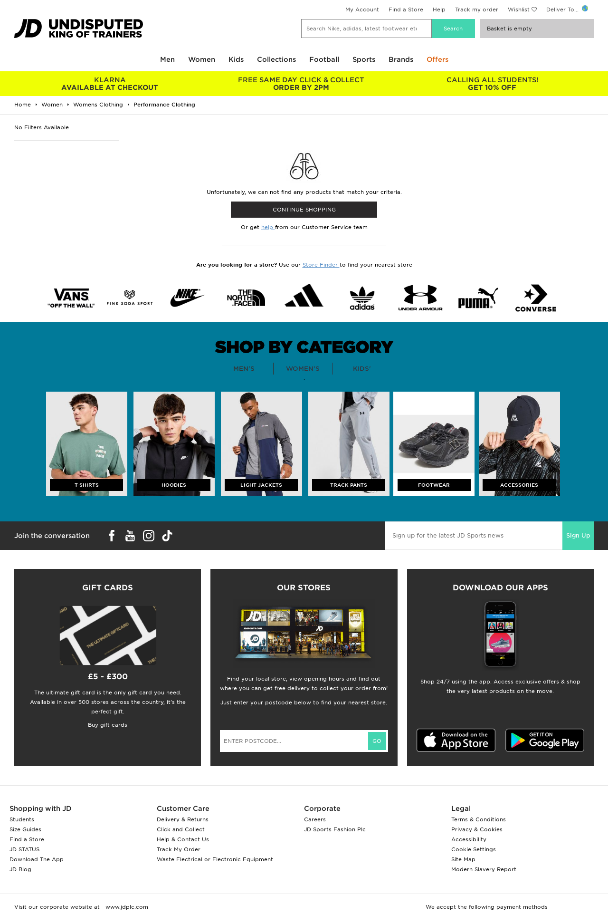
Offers (437, 59)
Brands (401, 59)
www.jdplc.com (126, 907)
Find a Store (406, 9)
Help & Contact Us (183, 839)
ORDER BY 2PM (301, 83)
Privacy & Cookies (477, 829)
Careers (315, 819)
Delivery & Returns (183, 819)
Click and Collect (181, 829)
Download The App (37, 859)
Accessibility (468, 839)
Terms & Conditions (478, 819)
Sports (363, 59)
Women (201, 59)
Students (22, 819)
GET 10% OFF (492, 83)
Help (439, 9)
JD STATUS (24, 849)
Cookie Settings (473, 849)
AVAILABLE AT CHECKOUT (110, 83)
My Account (362, 9)
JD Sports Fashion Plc (335, 829)
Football (324, 59)
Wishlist (519, 9)
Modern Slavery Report (483, 869)
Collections (276, 59)
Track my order (476, 9)
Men (167, 59)
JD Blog (20, 869)
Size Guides (25, 829)
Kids (236, 59)
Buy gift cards (107, 725)
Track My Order (178, 849)
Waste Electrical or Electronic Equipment (215, 859)
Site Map (463, 859)
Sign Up (578, 535)
